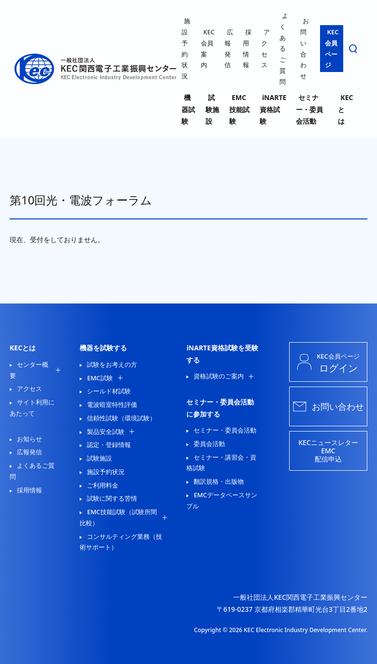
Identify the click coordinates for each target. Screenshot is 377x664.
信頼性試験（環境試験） (121, 418)
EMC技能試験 (239, 109)
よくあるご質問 (283, 48)
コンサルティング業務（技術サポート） (121, 542)
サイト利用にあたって (32, 408)
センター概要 (29, 370)
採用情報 (29, 490)
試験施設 (212, 109)
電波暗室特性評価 (112, 404)
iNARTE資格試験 (273, 109)
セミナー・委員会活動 (309, 109)
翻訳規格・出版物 (219, 481)
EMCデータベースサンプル (221, 500)
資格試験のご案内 (219, 376)
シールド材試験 (109, 391)
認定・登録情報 (109, 444)
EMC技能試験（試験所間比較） (118, 517)
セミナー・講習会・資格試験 (221, 463)
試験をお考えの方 (112, 364)
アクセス (29, 388)
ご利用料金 (102, 485)
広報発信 (29, 451)
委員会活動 (209, 443)
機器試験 (188, 109)
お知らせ (29, 438)
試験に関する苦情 (112, 498)
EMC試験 (99, 378)
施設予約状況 (106, 471)
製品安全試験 (106, 431)
